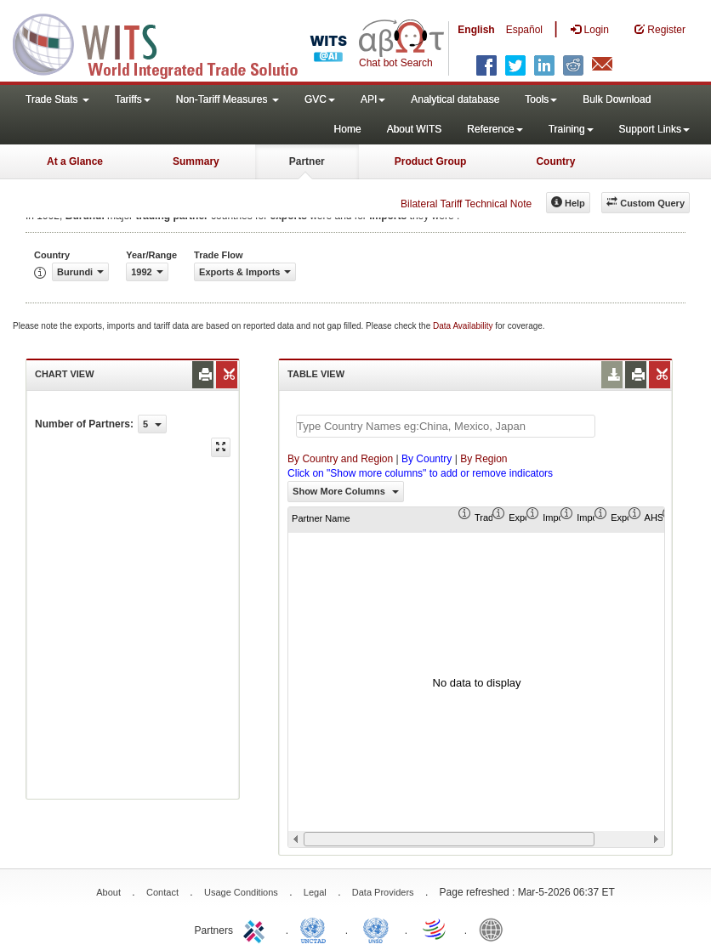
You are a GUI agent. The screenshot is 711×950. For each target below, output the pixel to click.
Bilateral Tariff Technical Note (466, 204)
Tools (541, 99)
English (476, 30)
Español (524, 30)
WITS (170, 42)
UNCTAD (316, 929)
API (373, 99)
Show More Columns (346, 491)
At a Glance (75, 161)
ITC (257, 929)
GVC (319, 99)
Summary (196, 161)
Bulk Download (617, 99)
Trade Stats (57, 99)
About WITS (414, 129)
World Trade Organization (435, 929)
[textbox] (445, 426)
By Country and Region (340, 459)
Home (347, 129)
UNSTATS (376, 929)
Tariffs (133, 99)
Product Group (431, 161)
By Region (483, 459)
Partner (307, 161)
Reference (494, 129)
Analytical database (455, 99)
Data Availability (464, 326)
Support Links (654, 129)
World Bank (495, 929)
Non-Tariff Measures (227, 99)
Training (571, 129)
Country (555, 161)
